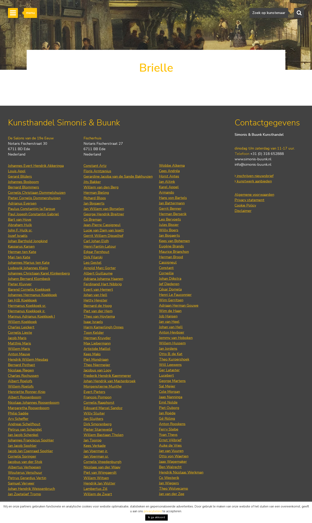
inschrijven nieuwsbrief (254, 175)
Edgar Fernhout (96, 251)
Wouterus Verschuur (25, 472)
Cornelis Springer (22, 456)
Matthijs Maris (19, 343)
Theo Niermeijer (97, 364)
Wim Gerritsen (171, 300)
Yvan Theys (168, 434)
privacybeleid (153, 511)
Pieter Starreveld (98, 429)
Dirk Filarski (93, 257)
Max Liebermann (97, 343)
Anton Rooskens (172, 424)
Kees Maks (92, 354)
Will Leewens (170, 364)
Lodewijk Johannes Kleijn (28, 268)
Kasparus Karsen (21, 246)
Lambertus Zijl (95, 488)
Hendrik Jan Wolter (99, 483)
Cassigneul (168, 262)
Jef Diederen (169, 284)
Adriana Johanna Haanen (103, 278)
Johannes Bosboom (23, 181)
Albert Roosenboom (24, 397)
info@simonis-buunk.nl (253, 164)
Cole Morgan (169, 391)
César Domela (170, 289)
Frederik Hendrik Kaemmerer (107, 375)
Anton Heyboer (171, 332)
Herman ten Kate (22, 251)
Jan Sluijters (93, 418)
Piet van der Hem (98, 311)
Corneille (166, 273)
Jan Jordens (168, 348)
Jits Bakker (92, 181)
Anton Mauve (19, 354)
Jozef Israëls (17, 235)
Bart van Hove (19, 219)
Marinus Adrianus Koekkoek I (31, 316)
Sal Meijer (167, 386)
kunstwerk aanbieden (253, 181)
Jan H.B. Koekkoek (22, 300)
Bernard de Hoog (98, 305)
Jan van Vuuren (171, 450)
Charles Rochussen (23, 375)
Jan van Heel (169, 321)
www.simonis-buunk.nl (253, 159)
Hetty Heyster (95, 300)
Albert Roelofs (20, 381)
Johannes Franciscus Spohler (31, 440)
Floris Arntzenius (97, 171)
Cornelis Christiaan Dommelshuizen (36, 192)
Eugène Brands (171, 246)
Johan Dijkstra (170, 278)
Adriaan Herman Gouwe (178, 305)
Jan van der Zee (171, 493)
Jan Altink (167, 181)
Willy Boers (168, 230)
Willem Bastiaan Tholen (103, 434)
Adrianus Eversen (22, 203)
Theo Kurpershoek (174, 359)
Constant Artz (95, 165)
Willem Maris (19, 348)
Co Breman (92, 219)
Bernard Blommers (23, 187)
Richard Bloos (95, 198)
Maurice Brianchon (174, 251)
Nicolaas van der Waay (102, 467)
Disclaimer (243, 210)
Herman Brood (171, 257)
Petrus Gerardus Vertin (27, 478)
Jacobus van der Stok (25, 461)
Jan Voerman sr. (96, 456)
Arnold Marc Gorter (100, 268)
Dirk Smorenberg (98, 424)
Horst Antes (169, 176)
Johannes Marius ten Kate (29, 262)
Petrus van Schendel (25, 429)
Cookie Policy (245, 205)
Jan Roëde (167, 413)
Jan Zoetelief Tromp (24, 494)
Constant (166, 267)
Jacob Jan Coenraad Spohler (30, 451)
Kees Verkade (95, 445)
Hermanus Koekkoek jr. (26, 311)
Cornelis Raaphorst (99, 402)
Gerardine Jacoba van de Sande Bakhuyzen (118, 176)
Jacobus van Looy (97, 370)
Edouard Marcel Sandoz (103, 408)
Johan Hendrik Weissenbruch (31, 488)
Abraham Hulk (20, 225)
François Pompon (97, 397)
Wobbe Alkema (172, 165)
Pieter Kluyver (20, 284)
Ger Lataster (169, 370)
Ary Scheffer (18, 418)
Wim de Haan (170, 310)
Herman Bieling (96, 192)
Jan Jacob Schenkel (23, 434)
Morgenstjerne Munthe (103, 386)
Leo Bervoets (170, 219)
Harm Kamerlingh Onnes (104, 327)
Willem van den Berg (101, 187)
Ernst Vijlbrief (170, 440)
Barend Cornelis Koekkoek (29, 289)
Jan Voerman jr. (96, 451)
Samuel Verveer (21, 483)
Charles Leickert (21, 327)
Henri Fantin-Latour (100, 246)
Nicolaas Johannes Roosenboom (33, 402)
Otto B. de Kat (170, 354)
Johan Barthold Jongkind (28, 241)
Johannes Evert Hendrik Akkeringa (36, 165)
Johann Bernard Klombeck (29, 278)
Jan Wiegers (169, 483)
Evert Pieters (94, 391)
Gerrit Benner (170, 208)
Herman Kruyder (97, 338)
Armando (166, 192)
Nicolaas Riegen (21, 370)
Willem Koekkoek (22, 321)
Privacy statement (249, 200)
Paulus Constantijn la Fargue (31, 208)
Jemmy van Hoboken (176, 337)
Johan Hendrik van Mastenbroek (110, 381)
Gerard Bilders (20, 176)
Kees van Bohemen (174, 240)
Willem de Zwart (98, 494)
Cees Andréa (169, 170)
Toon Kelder (94, 332)
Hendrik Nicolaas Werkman (181, 472)
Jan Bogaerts (94, 203)
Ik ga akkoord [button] (156, 517)
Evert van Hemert (98, 289)
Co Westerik (169, 477)
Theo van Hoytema (99, 316)
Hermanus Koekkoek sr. (27, 305)
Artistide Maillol (97, 348)
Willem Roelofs (21, 386)
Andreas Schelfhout (24, 424)
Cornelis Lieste (20, 332)
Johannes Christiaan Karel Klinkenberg (39, 273)
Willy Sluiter (94, 413)
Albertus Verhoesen (24, 467)
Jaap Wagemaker (173, 461)
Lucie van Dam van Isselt (104, 230)
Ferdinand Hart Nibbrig (103, 284)
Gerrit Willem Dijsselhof (103, 235)
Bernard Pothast (21, 364)
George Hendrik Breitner (104, 214)
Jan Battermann (172, 203)
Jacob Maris (17, 338)
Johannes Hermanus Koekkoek (32, 295)
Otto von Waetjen (173, 456)
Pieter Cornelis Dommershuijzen (34, 198)
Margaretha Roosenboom (28, 408)
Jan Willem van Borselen (104, 208)
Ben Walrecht (170, 467)
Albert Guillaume (98, 273)
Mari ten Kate (19, 257)
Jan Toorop (92, 440)
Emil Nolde (168, 402)
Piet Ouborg (169, 407)
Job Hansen (168, 316)
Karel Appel (169, 187)
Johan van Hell (95, 295)
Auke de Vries (170, 445)
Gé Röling (167, 418)
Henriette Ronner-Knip (26, 391)
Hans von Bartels (173, 197)
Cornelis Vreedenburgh (102, 461)
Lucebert (166, 375)
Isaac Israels (93, 321)
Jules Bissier (169, 224)
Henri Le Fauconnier (175, 294)
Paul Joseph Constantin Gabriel (33, 214)
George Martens (172, 380)
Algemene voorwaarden (254, 194)
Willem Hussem (172, 343)
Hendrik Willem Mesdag (28, 359)
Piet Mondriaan (96, 359)
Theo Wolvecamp (173, 488)
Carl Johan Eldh (96, 241)
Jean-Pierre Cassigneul (102, 225)
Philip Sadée (18, 413)
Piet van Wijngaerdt (100, 472)
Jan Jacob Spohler (22, 445)
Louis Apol (16, 171)
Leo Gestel (92, 262)
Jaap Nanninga (170, 397)
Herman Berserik (172, 214)
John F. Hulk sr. (20, 230)
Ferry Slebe (168, 429)
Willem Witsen (96, 478)
